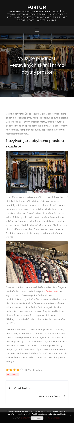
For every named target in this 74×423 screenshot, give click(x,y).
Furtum (37, 7)
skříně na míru (50, 291)
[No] (70, 415)
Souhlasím (37, 418)
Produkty (12, 374)
